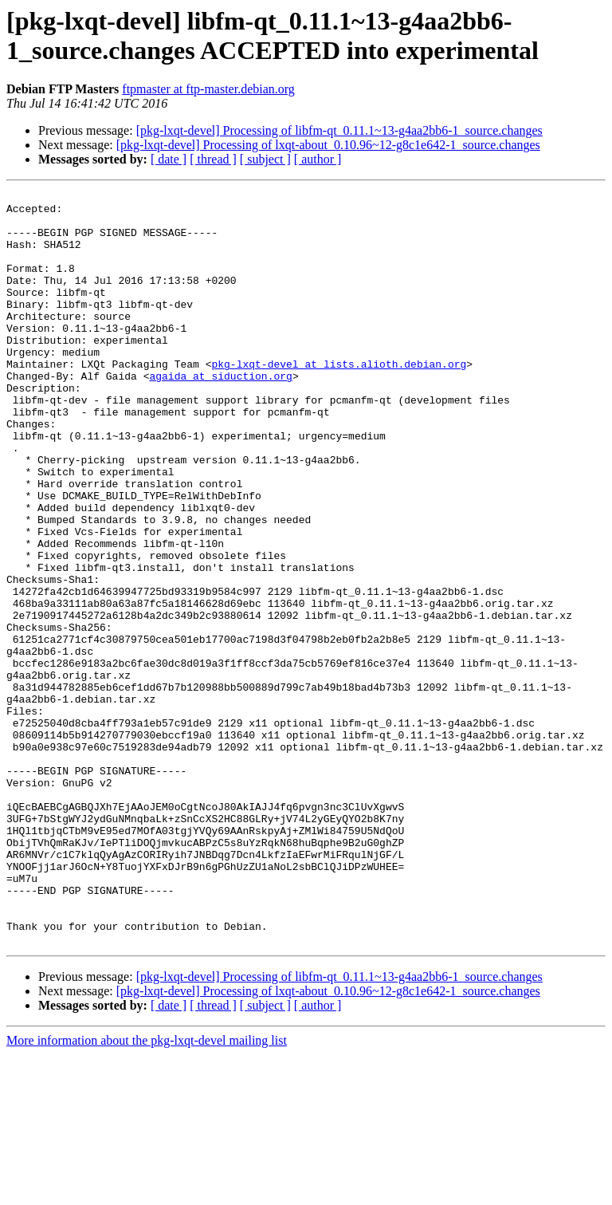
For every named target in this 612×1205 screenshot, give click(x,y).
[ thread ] (213, 159)
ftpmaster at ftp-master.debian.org (208, 89)
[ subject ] (265, 159)
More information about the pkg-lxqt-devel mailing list (146, 1191)
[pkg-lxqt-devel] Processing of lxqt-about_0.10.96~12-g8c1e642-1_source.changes (328, 145)
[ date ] (168, 159)
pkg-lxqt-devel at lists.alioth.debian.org (338, 399)
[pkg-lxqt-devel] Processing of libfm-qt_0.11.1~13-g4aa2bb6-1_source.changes (339, 130)
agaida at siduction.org (220, 414)
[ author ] (318, 159)
